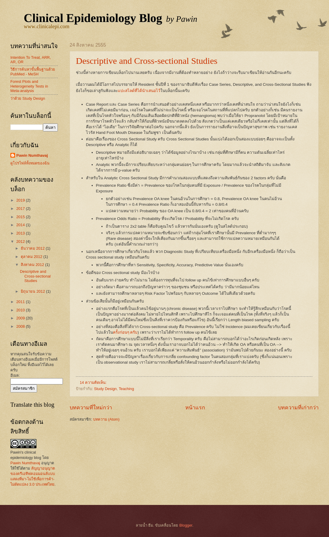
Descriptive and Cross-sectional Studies (146, 61)
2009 (21, 318)
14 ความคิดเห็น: (94, 382)
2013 (21, 233)
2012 (21, 241)
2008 (21, 326)
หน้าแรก (195, 408)
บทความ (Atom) (106, 419)
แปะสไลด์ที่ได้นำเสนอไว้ (139, 90)
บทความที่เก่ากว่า (298, 408)
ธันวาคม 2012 (33, 248)
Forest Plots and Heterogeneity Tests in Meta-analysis (29, 86)
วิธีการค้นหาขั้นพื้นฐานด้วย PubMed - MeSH (32, 71)
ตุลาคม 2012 (32, 256)
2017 (21, 208)
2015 (21, 217)
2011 (21, 302)
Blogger (185, 525)
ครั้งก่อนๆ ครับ (125, 332)
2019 (21, 200)
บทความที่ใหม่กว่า (91, 408)
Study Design (105, 388)
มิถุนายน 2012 (33, 291)
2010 (21, 310)
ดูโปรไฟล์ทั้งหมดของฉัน (29, 163)
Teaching (126, 388)
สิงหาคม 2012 (33, 264)
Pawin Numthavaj (32, 155)
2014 (21, 225)
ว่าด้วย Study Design (27, 98)
